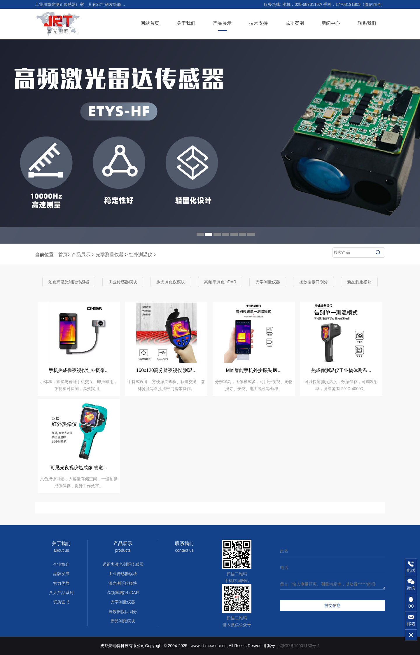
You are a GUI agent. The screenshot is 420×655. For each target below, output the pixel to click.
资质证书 (61, 602)
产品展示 (222, 23)
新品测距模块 (359, 282)
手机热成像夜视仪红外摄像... (78, 370)
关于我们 (186, 23)
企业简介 (61, 564)
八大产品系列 (61, 592)
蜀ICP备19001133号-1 (299, 645)
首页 (63, 254)
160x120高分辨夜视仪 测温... (166, 370)
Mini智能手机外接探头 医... (253, 370)
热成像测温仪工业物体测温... (341, 370)
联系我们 (367, 23)
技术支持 (258, 23)
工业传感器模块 (122, 282)
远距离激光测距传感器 (68, 282)
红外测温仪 (140, 254)
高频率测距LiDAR (220, 282)
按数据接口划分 (313, 282)
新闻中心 (330, 23)
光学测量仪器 (110, 254)
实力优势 (61, 583)
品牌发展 (61, 573)
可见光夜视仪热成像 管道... (78, 467)
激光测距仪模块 (170, 282)
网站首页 (150, 23)
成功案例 (294, 23)
